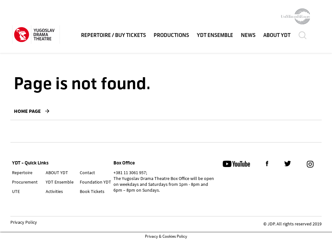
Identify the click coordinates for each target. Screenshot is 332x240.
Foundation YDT (95, 182)
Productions (171, 35)
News (248, 35)
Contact (87, 172)
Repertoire (22, 172)
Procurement (25, 182)
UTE (16, 191)
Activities (54, 191)
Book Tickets (92, 191)
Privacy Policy (23, 222)
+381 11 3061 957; (130, 172)
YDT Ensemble (215, 35)
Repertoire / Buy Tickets (113, 35)
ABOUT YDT (276, 35)
